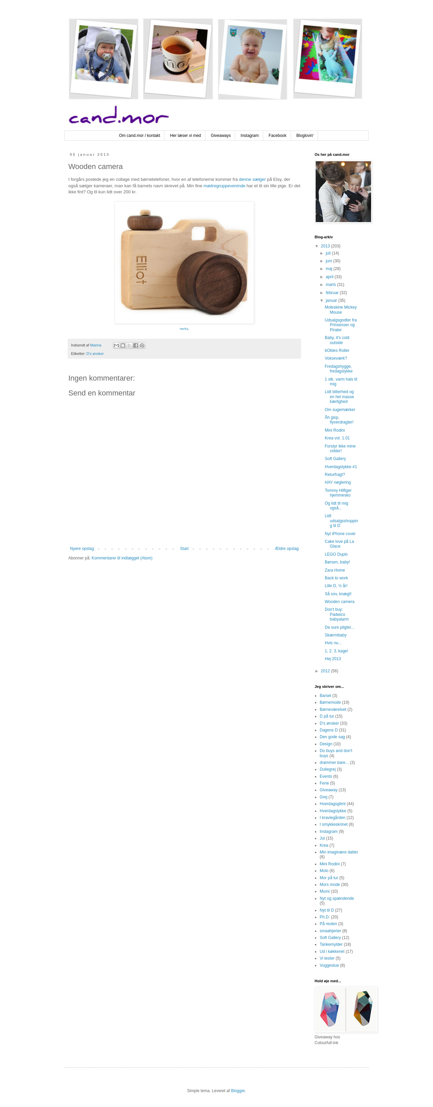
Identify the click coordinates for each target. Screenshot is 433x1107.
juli (329, 253)
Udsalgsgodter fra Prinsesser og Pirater (341, 325)
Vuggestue (329, 965)
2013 (326, 246)
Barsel (325, 695)
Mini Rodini (335, 430)
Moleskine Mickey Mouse (341, 309)
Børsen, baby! (337, 562)
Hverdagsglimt (333, 803)
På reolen (328, 923)
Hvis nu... (333, 643)
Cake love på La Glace (339, 544)
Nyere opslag (82, 548)
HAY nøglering (338, 482)
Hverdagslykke (333, 811)
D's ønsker (95, 354)
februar (333, 292)
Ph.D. (325, 917)
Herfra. (184, 329)
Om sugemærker (340, 409)
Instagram (249, 135)
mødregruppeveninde (225, 185)
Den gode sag (332, 737)
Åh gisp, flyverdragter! (339, 420)
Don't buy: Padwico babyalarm (337, 614)
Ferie (324, 783)
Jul (322, 838)
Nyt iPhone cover (340, 533)
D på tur (327, 716)
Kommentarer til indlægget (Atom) (122, 558)
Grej (323, 797)
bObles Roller (337, 350)
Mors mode (330, 884)
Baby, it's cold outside (337, 340)
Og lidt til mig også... (336, 505)
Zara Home (335, 570)
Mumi (324, 891)
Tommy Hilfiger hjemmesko (338, 493)
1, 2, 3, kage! (336, 651)
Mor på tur (329, 877)
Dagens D (329, 730)
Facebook (278, 135)
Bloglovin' (305, 135)
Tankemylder (331, 944)
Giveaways (221, 135)
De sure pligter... (339, 627)
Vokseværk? (336, 358)
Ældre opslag (287, 548)
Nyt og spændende (337, 898)
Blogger (238, 1090)
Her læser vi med (185, 135)
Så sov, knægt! (338, 594)
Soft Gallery (335, 458)
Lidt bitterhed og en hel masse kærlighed (339, 396)
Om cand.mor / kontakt (139, 135)
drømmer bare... (334, 762)
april (330, 276)
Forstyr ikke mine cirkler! (340, 448)
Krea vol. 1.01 (337, 438)
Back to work (336, 578)
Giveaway (329, 790)
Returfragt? (335, 474)
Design (326, 744)
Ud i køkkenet (332, 951)
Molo (324, 870)
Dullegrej (328, 769)
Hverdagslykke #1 (341, 466)
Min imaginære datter (339, 852)
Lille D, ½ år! (336, 585)
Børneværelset (333, 709)
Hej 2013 (333, 658)
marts (331, 284)
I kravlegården (332, 817)
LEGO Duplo (336, 554)
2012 (326, 671)
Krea (324, 845)
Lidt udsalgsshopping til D (341, 520)
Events (326, 776)
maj (330, 268)
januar (332, 300)
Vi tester (327, 958)
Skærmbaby (336, 635)
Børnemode (330, 702)
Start (184, 548)
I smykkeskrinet (334, 824)
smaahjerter (330, 931)
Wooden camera (340, 601)
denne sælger (252, 179)
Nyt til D (327, 910)
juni (329, 261)
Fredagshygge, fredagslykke (338, 369)
